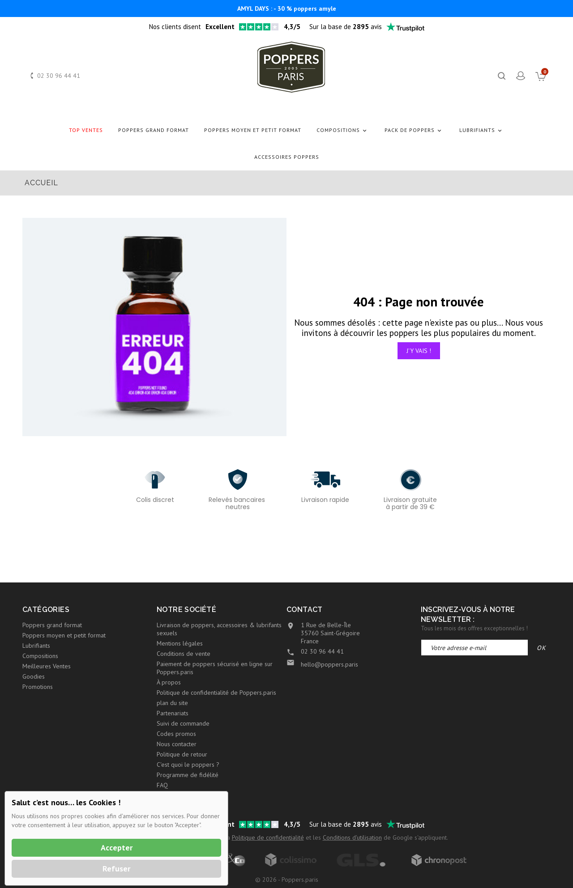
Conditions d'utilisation (352, 837)
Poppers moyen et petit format (252, 130)
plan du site (172, 703)
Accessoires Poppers (286, 156)
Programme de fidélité (187, 775)
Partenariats (172, 713)
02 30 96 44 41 (58, 76)
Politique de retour (182, 754)
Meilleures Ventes (46, 666)
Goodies (33, 676)
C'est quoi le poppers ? (188, 765)
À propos (169, 682)
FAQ (162, 785)
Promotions (37, 687)
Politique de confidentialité (268, 837)
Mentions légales (180, 643)
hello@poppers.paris (329, 664)
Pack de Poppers (414, 130)
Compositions (342, 130)
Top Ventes (86, 130)
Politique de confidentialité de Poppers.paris (216, 692)
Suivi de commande (183, 723)
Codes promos (176, 734)
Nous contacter (177, 744)
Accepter (117, 847)
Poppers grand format (153, 130)
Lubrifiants (482, 130)
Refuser (116, 868)
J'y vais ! (418, 351)
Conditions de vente (183, 654)
